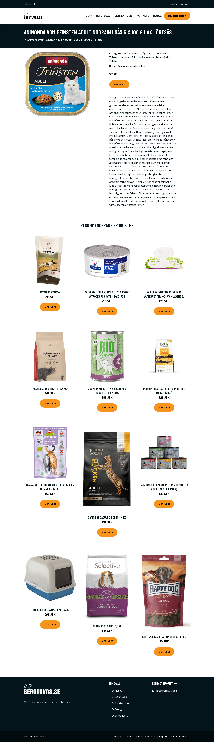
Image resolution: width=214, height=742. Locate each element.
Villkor (138, 736)
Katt (151, 53)
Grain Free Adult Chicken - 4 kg (107, 517)
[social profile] (35, 4)
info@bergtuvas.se (179, 4)
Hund (137, 53)
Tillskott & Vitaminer (143, 57)
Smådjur (128, 53)
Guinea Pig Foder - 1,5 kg (107, 626)
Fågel (145, 53)
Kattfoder (125, 57)
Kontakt (127, 736)
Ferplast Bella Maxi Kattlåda (50, 609)
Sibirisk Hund (123, 16)
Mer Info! (119, 84)
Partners (142, 16)
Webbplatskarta (180, 736)
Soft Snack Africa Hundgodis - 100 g (164, 637)
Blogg (157, 16)
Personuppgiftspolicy (156, 736)
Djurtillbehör (177, 15)
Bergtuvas (103, 16)
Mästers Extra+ (50, 292)
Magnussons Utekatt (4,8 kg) (50, 388)
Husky (88, 16)
